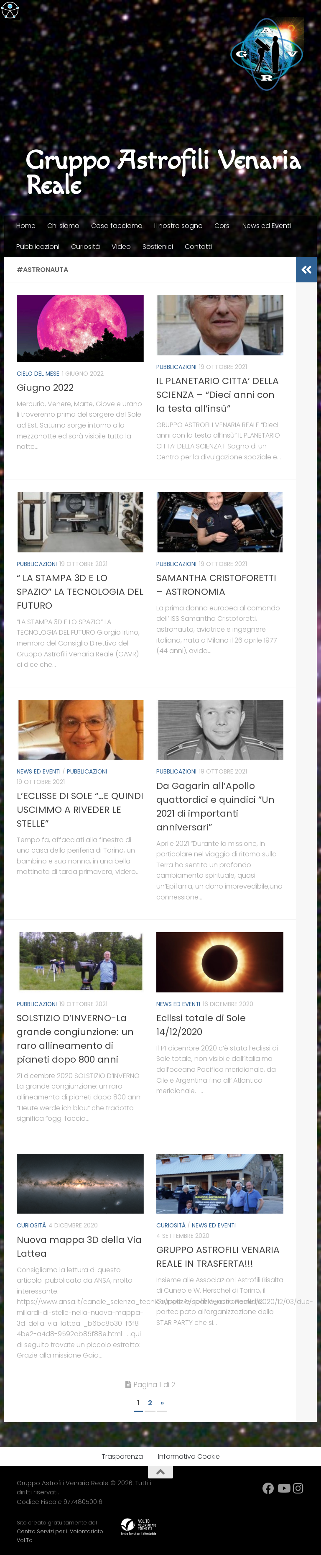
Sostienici (158, 246)
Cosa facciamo (117, 226)
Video (121, 246)
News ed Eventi (266, 226)
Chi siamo (63, 226)
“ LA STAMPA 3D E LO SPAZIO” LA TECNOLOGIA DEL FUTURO (80, 591)
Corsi (222, 226)
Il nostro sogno (178, 226)
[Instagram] (298, 1486)
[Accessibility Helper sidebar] (10, 10)
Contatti (198, 246)
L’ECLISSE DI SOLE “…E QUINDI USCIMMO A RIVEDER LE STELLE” (80, 808)
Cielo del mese (38, 373)
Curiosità (85, 246)
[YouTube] (283, 1486)
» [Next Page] (162, 1401)
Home (26, 226)
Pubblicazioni (37, 246)
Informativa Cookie (189, 1454)
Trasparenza (122, 1454)
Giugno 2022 (45, 387)
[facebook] (268, 1486)
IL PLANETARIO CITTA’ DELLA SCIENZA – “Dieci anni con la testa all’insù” (217, 394)
